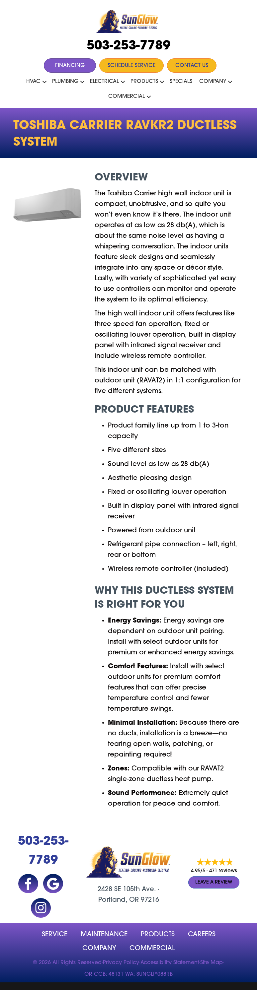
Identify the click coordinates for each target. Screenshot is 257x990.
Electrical (104, 81)
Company (212, 81)
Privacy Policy (121, 962)
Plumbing (65, 81)
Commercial (126, 96)
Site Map (211, 962)
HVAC (33, 81)
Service (54, 934)
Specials (181, 81)
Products (144, 81)
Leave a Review (213, 882)
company (99, 948)
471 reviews (223, 871)
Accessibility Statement (169, 962)
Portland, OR (118, 900)
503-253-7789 (128, 46)
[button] (44, 82)
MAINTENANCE (104, 934)
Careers (201, 934)
